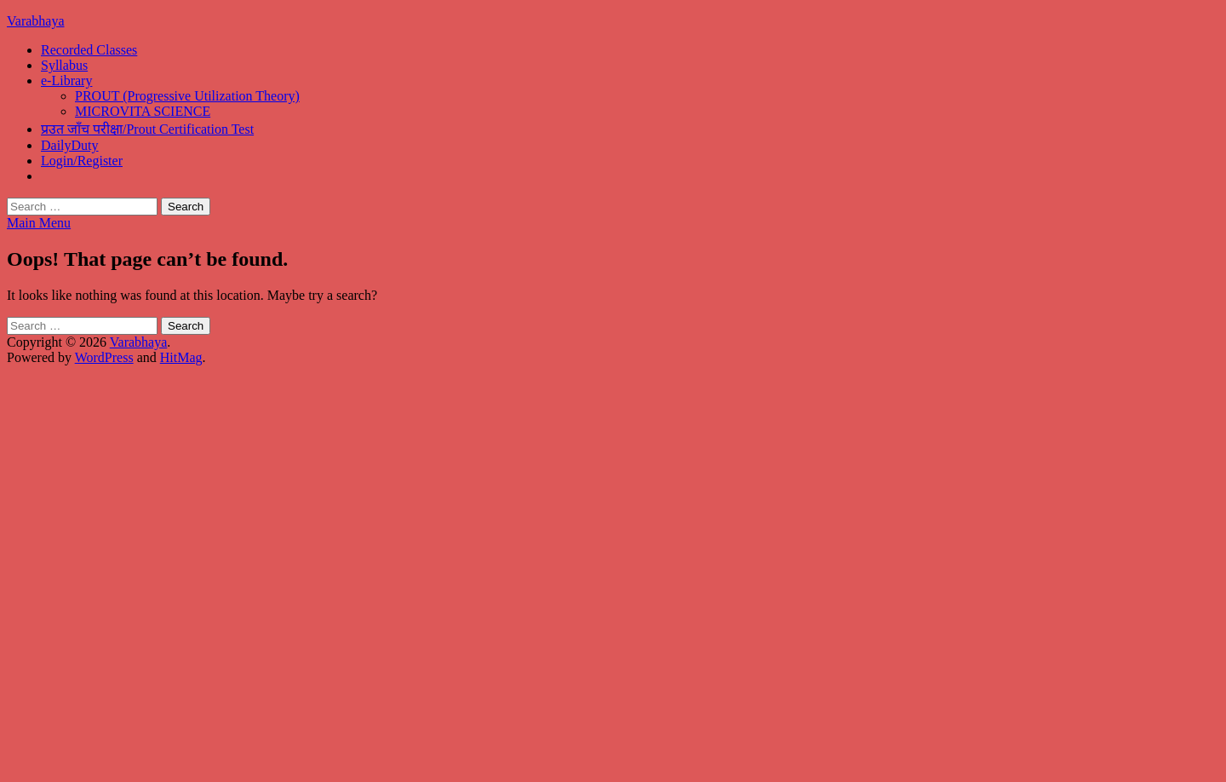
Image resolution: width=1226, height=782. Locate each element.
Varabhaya (36, 21)
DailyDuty (70, 145)
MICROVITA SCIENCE (142, 111)
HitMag (181, 357)
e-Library (66, 80)
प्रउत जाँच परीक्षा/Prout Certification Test (147, 129)
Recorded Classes (89, 50)
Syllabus (64, 65)
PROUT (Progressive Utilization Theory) (187, 96)
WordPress (104, 357)
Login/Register (82, 160)
